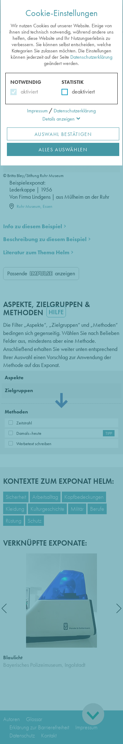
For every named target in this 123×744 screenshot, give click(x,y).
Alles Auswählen (63, 149)
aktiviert (28, 91)
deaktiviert (79, 91)
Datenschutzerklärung (91, 57)
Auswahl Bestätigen (63, 134)
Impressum (37, 110)
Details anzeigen (58, 119)
